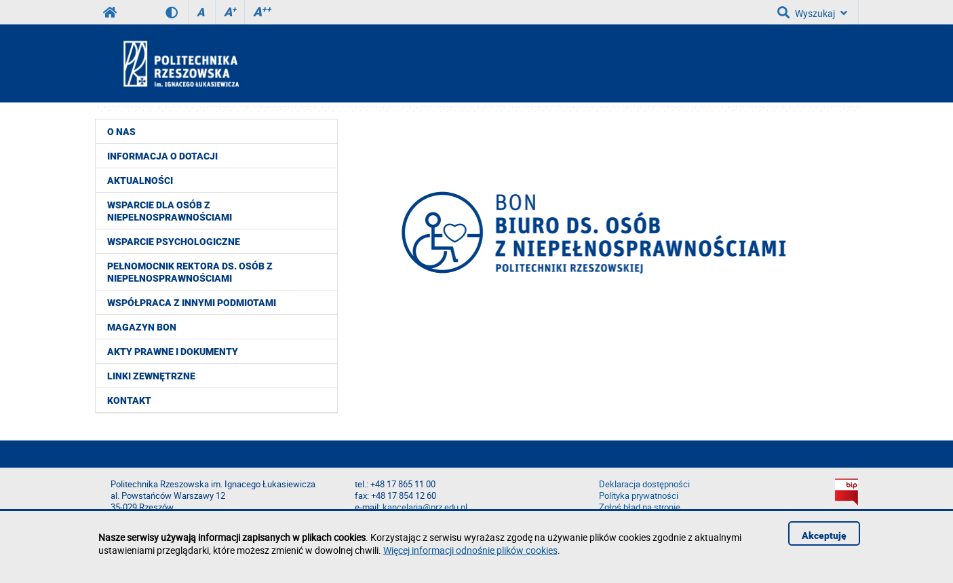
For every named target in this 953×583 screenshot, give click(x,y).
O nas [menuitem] (121, 131)
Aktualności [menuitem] (140, 180)
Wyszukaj (812, 12)
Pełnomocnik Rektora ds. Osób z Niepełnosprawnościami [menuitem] (190, 272)
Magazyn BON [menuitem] (141, 327)
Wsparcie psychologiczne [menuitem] (173, 241)
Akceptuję (824, 535)
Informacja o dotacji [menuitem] (162, 156)
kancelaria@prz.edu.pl (425, 507)
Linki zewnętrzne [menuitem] (151, 376)
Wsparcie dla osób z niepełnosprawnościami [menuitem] (169, 211)
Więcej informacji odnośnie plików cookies (470, 550)
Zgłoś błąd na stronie (639, 507)
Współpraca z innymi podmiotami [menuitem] (191, 302)
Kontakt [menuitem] (129, 400)
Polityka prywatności (638, 496)
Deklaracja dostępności (644, 484)
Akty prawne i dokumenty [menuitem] (172, 351)
